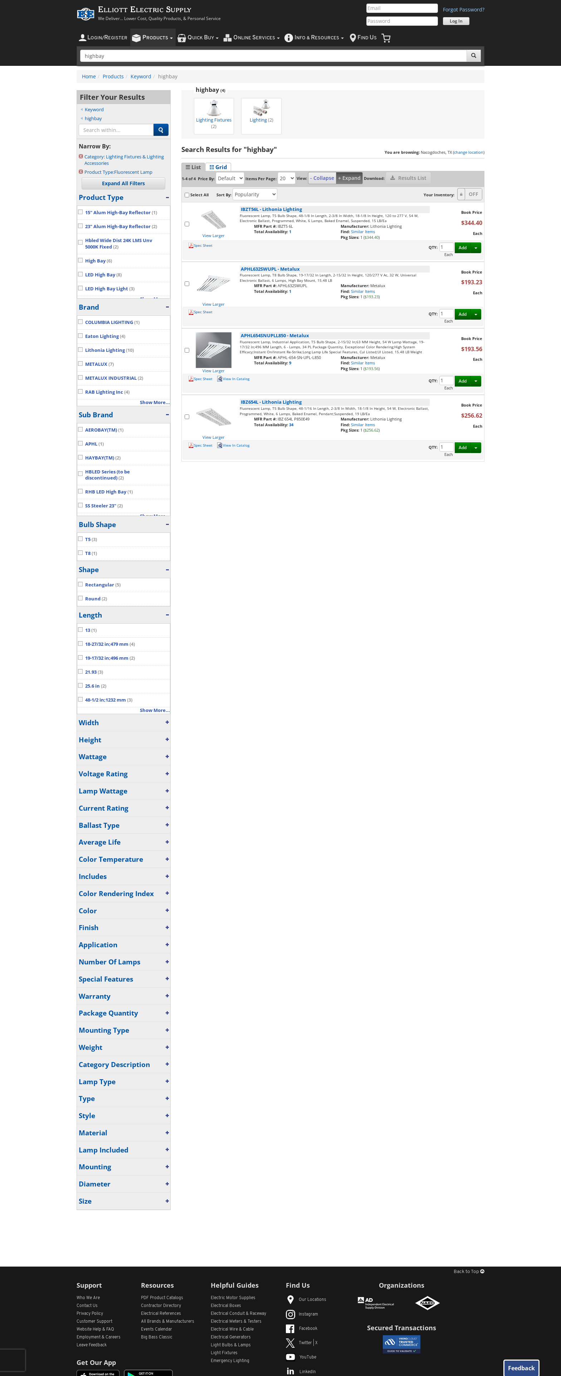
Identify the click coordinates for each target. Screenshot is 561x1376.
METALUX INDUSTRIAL (114, 378)
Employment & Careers (99, 1337)
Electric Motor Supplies (233, 1298)
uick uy (203, 38)
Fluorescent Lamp (118, 172)
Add (463, 248)
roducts (157, 38)
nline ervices (256, 38)
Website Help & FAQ (95, 1329)
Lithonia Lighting (109, 350)
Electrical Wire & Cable (232, 1329)
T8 (91, 553)
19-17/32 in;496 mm (110, 658)
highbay (93, 118)
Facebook (301, 1329)
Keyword (141, 76)
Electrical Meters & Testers (236, 1322)
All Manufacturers (167, 1322)
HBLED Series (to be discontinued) (107, 475)
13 (91, 630)
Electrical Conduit (238, 1314)
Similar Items (363, 231)
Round (96, 599)
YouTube (301, 1357)
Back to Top (469, 1271)
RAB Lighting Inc (107, 392)
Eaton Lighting (105, 336)
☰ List (193, 167)
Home (89, 76)
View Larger (214, 235)
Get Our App (96, 1362)
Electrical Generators (231, 1337)
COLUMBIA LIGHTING (112, 322)
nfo (319, 38)
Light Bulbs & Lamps (231, 1345)
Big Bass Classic (156, 1337)
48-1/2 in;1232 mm (108, 700)
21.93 (94, 672)
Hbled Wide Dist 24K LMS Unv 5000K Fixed (118, 243)
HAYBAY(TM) (103, 458)
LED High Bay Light (110, 289)
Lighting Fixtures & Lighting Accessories (124, 160)
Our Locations (306, 1300)
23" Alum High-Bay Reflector (121, 226)
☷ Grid (218, 167)
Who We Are (88, 1298)
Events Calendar (156, 1329)
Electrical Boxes (226, 1306)
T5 (91, 539)
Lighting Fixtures (213, 114)
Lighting (261, 111)
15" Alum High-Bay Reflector (121, 213)
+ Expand (349, 178)
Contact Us (87, 1306)
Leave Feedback (92, 1345)
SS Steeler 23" (104, 506)
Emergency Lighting (230, 1361)
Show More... (155, 402)
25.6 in (95, 686)
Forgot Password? (463, 9)
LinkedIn (301, 1372)
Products (113, 76)
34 (291, 424)
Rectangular (103, 585)
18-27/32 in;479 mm (110, 644)
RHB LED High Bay (109, 492)
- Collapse (322, 178)
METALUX (99, 364)
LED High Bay (103, 275)
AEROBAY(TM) (104, 430)
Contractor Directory (161, 1306)
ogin (107, 38)
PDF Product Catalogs (162, 1298)
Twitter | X (302, 1343)
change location (468, 152)
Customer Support (94, 1322)
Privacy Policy (90, 1314)
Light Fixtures (224, 1353)
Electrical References (161, 1314)
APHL (94, 444)
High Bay (98, 261)
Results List (408, 178)
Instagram (302, 1314)
